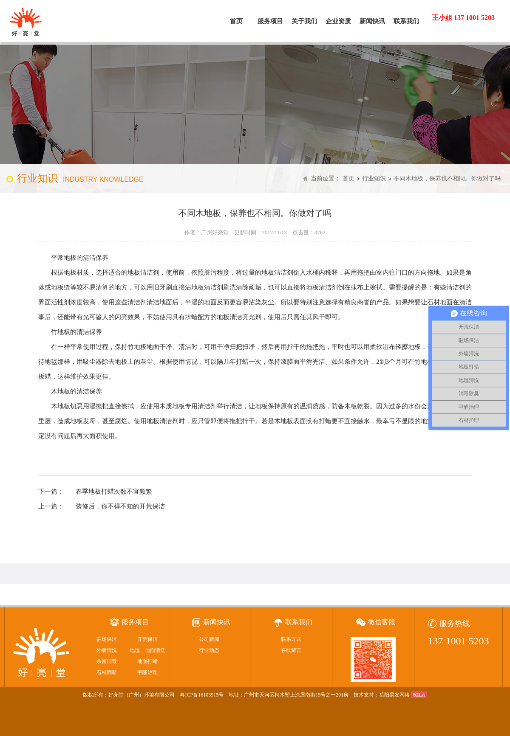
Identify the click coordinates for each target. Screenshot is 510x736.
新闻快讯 (372, 21)
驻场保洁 (106, 639)
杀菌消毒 (106, 661)
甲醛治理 (147, 672)
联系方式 (291, 639)
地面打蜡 (147, 661)
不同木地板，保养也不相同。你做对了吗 (447, 178)
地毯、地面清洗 (147, 650)
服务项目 (270, 21)
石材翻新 (106, 672)
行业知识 (374, 178)
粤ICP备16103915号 (202, 695)
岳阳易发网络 (394, 695)
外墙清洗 (106, 650)
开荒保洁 (147, 639)
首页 (236, 21)
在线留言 (291, 650)
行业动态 (209, 650)
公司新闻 (209, 639)
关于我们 (304, 21)
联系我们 (406, 21)
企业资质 (338, 21)
